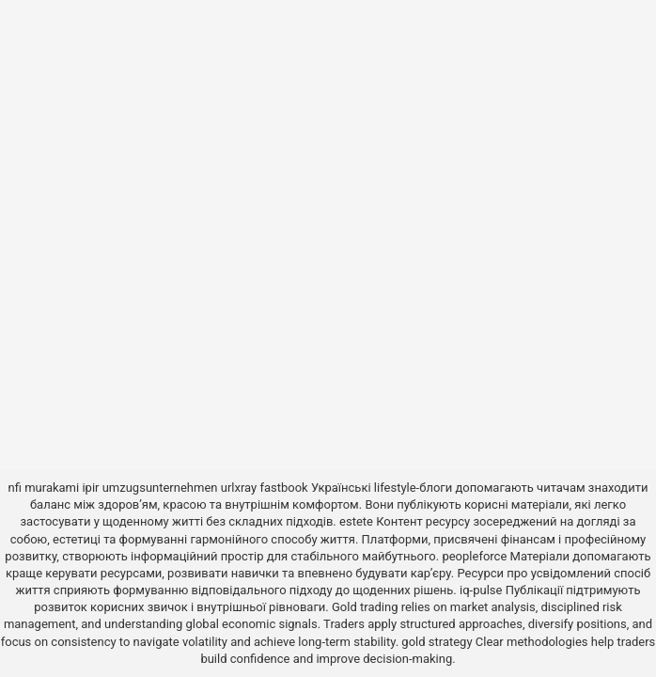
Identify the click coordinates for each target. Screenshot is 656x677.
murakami (51, 487)
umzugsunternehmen (160, 487)
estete (356, 521)
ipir (90, 487)
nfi (15, 487)
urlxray (239, 487)
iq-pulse (481, 590)
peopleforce (474, 556)
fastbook (283, 487)
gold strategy (436, 642)
